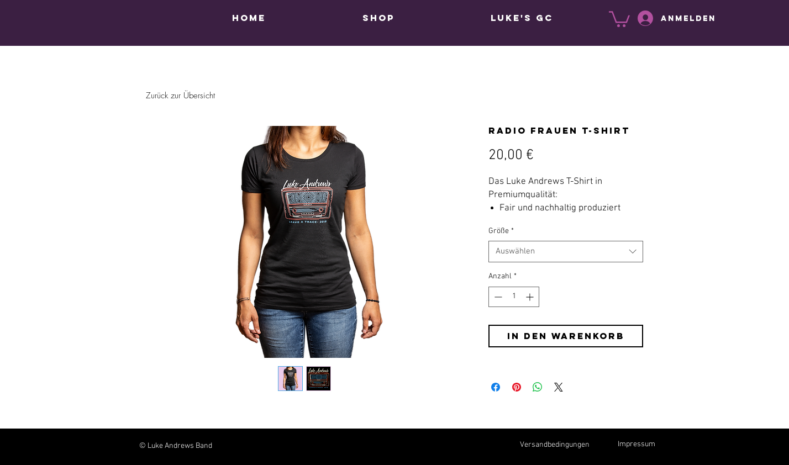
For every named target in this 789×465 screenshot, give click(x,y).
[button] (619, 18)
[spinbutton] (514, 297)
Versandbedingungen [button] (555, 445)
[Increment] (531, 297)
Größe (501, 231)
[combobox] (565, 251)
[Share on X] (558, 387)
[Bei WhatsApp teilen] (537, 387)
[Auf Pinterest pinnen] (516, 387)
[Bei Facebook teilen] (495, 387)
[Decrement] (497, 297)
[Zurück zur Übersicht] (180, 96)
